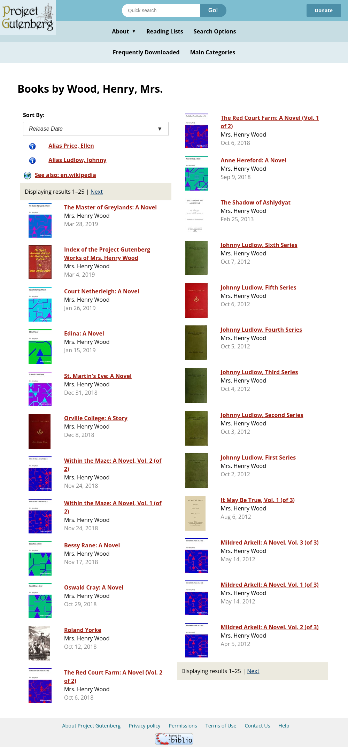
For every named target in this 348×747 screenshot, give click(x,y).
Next (97, 191)
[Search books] (161, 10)
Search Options (215, 31)
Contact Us (257, 725)
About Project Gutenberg (91, 725)
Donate (324, 10)
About (124, 31)
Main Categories (212, 52)
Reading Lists (164, 31)
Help (283, 725)
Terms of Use (221, 725)
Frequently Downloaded (146, 52)
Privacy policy (145, 725)
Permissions (183, 725)
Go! (213, 10)
